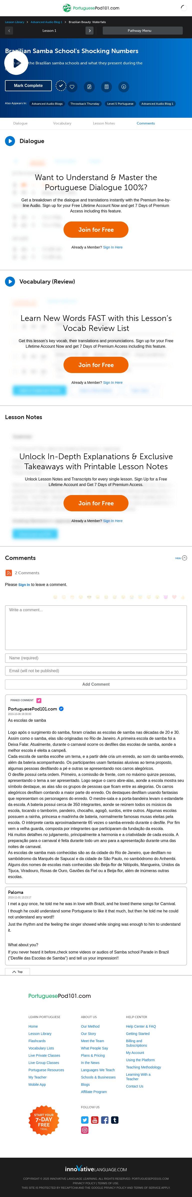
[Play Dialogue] (10, 141)
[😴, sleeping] (148, 597)
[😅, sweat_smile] (114, 597)
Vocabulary (62, 123)
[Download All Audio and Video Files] (123, 86)
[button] (184, 8)
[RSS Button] (8, 573)
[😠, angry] (98, 597)
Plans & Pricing (93, 1055)
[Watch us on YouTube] (95, 1120)
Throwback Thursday (84, 103)
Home (33, 1026)
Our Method (90, 1026)
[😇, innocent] (140, 597)
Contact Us (134, 1086)
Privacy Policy (84, 1183)
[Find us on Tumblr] (115, 1120)
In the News (90, 1063)
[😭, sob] (132, 597)
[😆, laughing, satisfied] (106, 597)
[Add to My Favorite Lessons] (72, 86)
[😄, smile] (55, 597)
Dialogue (20, 123)
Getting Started (138, 1034)
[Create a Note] (89, 86)
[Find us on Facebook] (105, 1120)
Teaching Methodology (143, 1067)
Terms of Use (108, 1183)
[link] (90, 31)
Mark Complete (28, 85)
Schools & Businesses (98, 1077)
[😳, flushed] (64, 597)
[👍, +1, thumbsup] (182, 597)
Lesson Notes (104, 123)
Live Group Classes (43, 1063)
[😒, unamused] (80, 597)
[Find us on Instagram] (85, 1130)
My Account (135, 1053)
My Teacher (37, 1077)
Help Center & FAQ (141, 1026)
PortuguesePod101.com (150, 1178)
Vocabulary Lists (41, 1048)
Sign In (24, 585)
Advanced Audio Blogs (47, 103)
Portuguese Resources (46, 1070)
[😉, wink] (123, 597)
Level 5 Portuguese (120, 103)
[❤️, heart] (174, 597)
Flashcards (37, 1041)
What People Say (94, 1048)
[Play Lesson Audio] (16, 63)
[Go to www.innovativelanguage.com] (96, 1168)
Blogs (85, 1085)
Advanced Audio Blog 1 (46, 22)
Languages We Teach (98, 1070)
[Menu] (8, 8)
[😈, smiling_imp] (166, 597)
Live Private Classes (44, 1055)
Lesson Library (14, 22)
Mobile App (37, 1085)
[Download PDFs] (106, 86)
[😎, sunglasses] (89, 597)
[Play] (10, 282)
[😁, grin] (72, 597)
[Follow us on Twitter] (85, 1120)
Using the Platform (140, 1060)
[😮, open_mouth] (157, 597)
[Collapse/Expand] (96, 558)
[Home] (91, 12)
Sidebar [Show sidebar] (143, 31)
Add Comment (96, 684)
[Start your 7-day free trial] (43, 1120)
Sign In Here (112, 247)
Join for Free (96, 229)
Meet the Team (92, 1041)
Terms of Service (147, 1187)
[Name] (96, 658)
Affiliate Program (94, 1092)
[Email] (96, 671)
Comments (146, 123)
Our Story (88, 1034)
